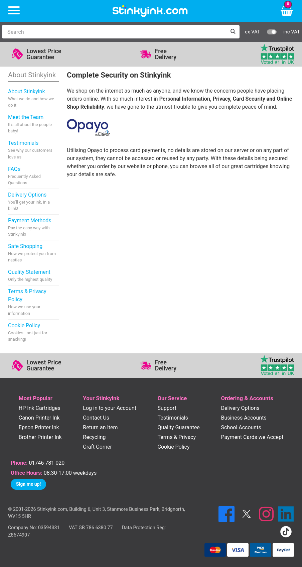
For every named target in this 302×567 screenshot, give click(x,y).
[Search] (114, 31)
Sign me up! (28, 484)
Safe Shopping (33, 253)
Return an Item (100, 427)
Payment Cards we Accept (252, 437)
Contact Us (96, 418)
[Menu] (14, 10)
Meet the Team (33, 124)
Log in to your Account (109, 408)
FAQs (33, 176)
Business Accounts (243, 418)
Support (166, 408)
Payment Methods (33, 227)
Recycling (94, 437)
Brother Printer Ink (40, 437)
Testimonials (33, 150)
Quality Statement (30, 275)
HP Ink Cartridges (39, 408)
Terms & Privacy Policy (33, 302)
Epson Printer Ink (39, 427)
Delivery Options (33, 202)
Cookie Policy (33, 332)
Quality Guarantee (178, 427)
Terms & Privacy (176, 437)
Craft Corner (97, 447)
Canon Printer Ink (39, 418)
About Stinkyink (33, 98)
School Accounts (241, 427)
